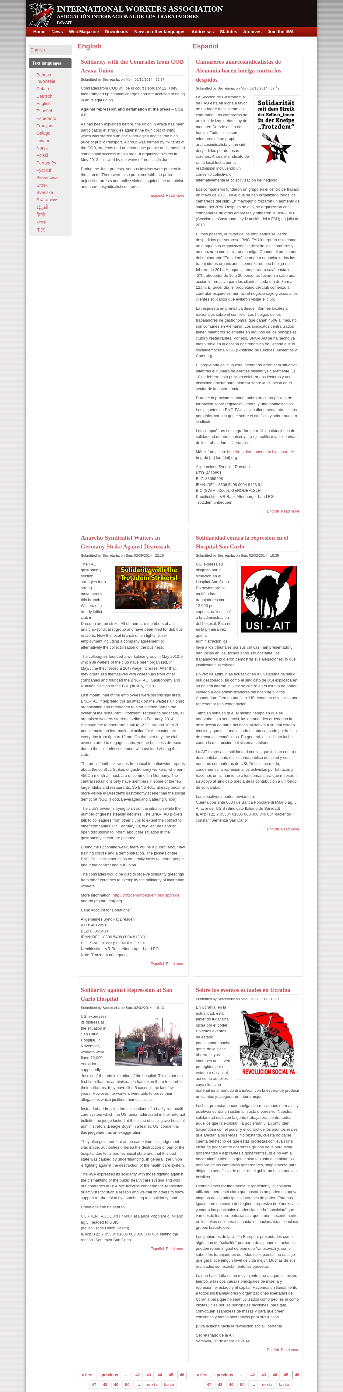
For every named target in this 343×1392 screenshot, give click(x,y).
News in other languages (159, 31)
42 (137, 1375)
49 (116, 1384)
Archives (252, 31)
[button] (50, 50)
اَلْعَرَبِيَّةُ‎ (42, 207)
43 (149, 1375)
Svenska (45, 192)
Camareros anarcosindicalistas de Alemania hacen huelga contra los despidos (239, 70)
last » (169, 1384)
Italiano (44, 140)
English (90, 46)
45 (171, 1375)
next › (152, 1384)
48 (105, 1384)
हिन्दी (41, 214)
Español (157, 195)
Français (45, 125)
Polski (42, 155)
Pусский (45, 170)
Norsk (42, 148)
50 (127, 1384)
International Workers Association (140, 9)
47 (94, 1384)
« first (87, 1375)
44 (160, 1375)
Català (43, 88)
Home (39, 31)
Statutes (228, 31)
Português (46, 162)
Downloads (116, 31)
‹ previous (108, 1375)
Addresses (203, 31)
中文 (41, 229)
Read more (175, 195)
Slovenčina (47, 177)
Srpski (43, 185)
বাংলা (41, 222)
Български (47, 199)
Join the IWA (281, 31)
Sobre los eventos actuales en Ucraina (243, 990)
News (57, 31)
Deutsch (44, 96)
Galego (44, 133)
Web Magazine (84, 31)
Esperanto (46, 118)
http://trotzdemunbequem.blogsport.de (146, 895)
